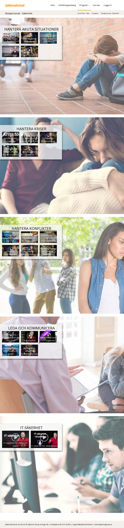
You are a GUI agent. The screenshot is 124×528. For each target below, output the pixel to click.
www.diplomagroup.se (103, 524)
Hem (52, 5)
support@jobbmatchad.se (83, 524)
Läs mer (96, 5)
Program (84, 5)
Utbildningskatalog (67, 5)
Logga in (108, 5)
